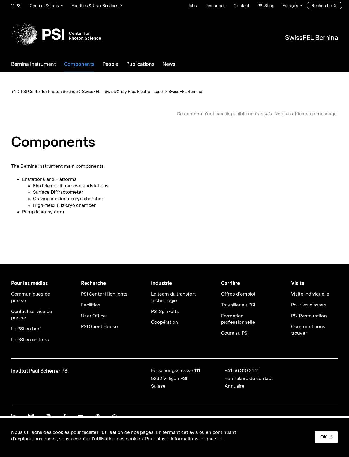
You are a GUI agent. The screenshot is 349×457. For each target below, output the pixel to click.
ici (219, 438)
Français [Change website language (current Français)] (290, 5)
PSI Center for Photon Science (49, 91)
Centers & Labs (44, 5)
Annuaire (235, 386)
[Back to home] (56, 34)
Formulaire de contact (249, 378)
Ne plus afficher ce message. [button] (306, 113)
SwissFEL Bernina (311, 37)
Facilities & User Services (94, 5)
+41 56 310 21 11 (242, 370)
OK (323, 437)
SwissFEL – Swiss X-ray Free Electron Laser (123, 91)
